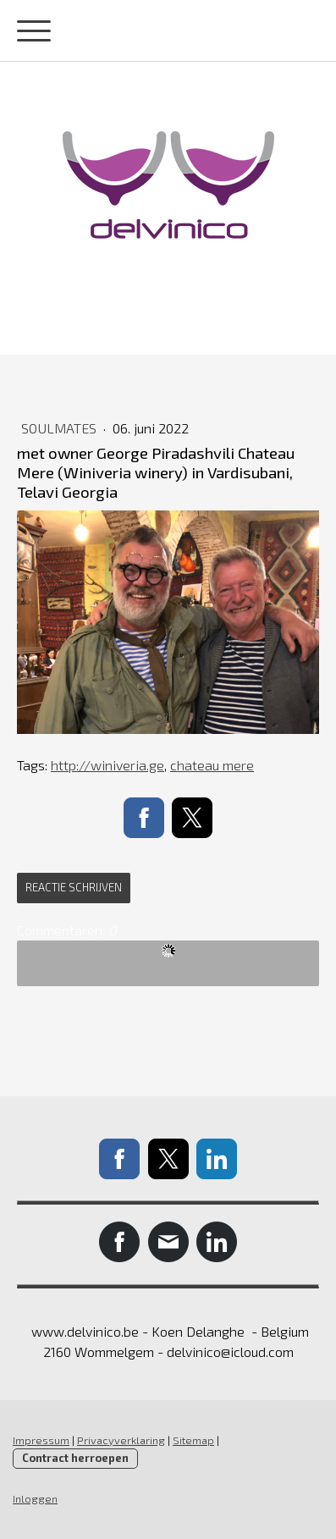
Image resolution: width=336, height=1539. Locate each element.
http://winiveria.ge (107, 765)
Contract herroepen (75, 1458)
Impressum (41, 1440)
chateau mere (212, 765)
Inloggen (35, 1498)
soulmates (60, 428)
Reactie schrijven (73, 887)
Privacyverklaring (121, 1440)
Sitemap (193, 1440)
